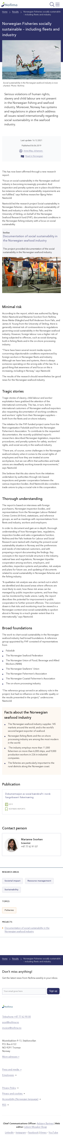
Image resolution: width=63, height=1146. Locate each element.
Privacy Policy (9, 1088)
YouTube (53, 1133)
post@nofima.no (10, 1022)
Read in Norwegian (32, 156)
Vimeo (43, 1133)
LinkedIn (9, 1133)
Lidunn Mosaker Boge (35, 1127)
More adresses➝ (10, 1057)
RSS (4, 1105)
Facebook (33, 1133)
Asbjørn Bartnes (45, 1124)
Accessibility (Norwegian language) (20, 1099)
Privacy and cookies (12, 1094)
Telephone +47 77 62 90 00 (16, 1017)
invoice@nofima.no (11, 1028)
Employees (8, 1075)
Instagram (21, 1133)
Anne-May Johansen (33, 151)
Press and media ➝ (11, 1070)
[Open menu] (50, 4)
